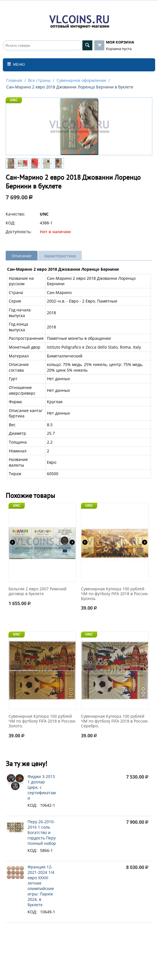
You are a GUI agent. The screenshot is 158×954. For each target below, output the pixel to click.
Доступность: (19, 231)
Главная (14, 80)
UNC (14, 100)
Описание (22, 255)
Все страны (39, 80)
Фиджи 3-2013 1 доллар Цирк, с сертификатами (42, 787)
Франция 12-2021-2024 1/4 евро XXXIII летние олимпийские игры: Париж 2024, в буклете (41, 885)
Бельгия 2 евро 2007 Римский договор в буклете (37, 591)
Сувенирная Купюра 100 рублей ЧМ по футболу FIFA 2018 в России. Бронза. (115, 594)
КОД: (10, 222)
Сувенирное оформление (81, 80)
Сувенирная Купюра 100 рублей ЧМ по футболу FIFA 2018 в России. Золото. (42, 721)
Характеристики (60, 255)
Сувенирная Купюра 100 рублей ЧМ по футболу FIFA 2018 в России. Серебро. (115, 721)
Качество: (15, 214)
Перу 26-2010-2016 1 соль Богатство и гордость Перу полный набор (42, 832)
